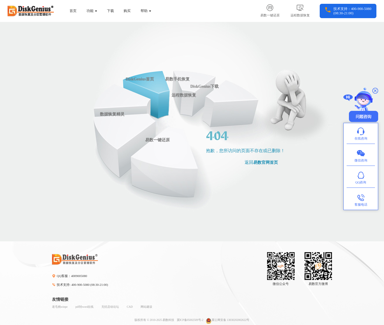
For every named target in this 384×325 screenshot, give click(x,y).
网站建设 (146, 306)
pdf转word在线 (84, 306)
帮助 (144, 11)
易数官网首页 (265, 162)
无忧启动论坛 (110, 306)
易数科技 (168, 319)
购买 (127, 11)
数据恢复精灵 (112, 114)
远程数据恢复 (184, 95)
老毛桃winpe (60, 306)
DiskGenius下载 (204, 86)
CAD (130, 306)
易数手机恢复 (177, 79)
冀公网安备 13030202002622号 (227, 319)
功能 (90, 11)
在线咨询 (360, 133)
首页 (73, 11)
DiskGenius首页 (140, 79)
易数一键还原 (157, 140)
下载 (110, 11)
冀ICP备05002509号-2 (190, 319)
